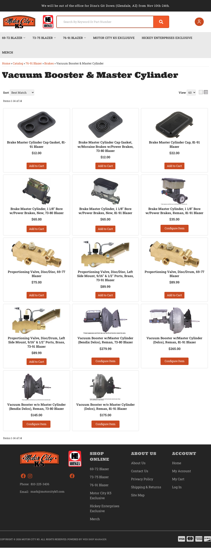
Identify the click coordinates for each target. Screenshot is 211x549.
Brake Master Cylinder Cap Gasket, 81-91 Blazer (36, 144)
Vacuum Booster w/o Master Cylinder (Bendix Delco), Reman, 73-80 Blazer (36, 407)
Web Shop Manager (95, 540)
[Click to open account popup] (198, 22)
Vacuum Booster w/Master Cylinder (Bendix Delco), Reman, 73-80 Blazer (105, 341)
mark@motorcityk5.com (47, 492)
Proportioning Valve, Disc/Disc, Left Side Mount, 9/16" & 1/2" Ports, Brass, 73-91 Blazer (105, 276)
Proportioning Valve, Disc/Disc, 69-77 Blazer (36, 274)
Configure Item (174, 229)
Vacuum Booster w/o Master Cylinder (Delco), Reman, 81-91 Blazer (105, 407)
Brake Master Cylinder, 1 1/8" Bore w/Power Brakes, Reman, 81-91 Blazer (174, 211)
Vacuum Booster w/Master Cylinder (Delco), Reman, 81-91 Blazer (175, 341)
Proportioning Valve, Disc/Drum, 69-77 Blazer (174, 274)
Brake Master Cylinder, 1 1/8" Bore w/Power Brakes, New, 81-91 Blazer (105, 211)
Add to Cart (36, 166)
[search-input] (100, 21)
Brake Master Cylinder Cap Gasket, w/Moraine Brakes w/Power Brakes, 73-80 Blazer (105, 146)
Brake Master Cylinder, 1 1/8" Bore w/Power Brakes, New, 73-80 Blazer (36, 211)
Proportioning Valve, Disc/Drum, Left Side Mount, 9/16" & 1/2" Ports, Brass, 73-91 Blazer (36, 343)
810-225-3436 (40, 485)
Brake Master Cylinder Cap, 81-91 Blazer (174, 144)
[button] (108, 22)
